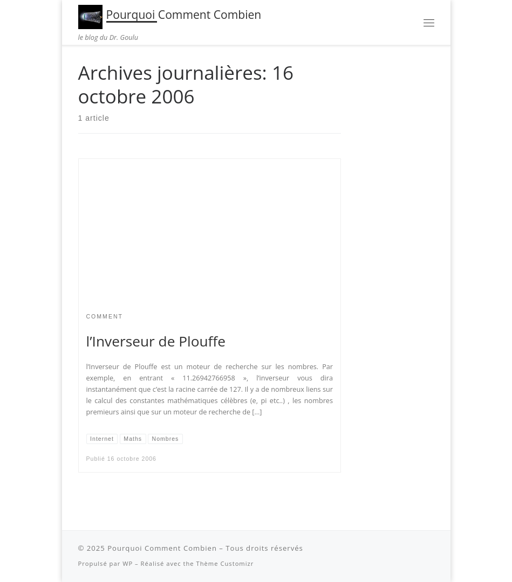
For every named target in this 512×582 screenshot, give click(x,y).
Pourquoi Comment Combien (162, 548)
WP (127, 563)
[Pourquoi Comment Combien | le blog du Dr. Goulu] (90, 15)
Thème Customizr (225, 563)
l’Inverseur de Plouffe (156, 341)
